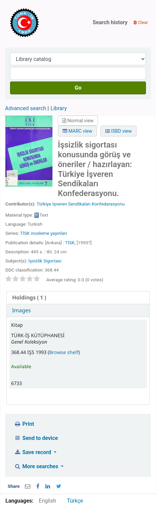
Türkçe (75, 501)
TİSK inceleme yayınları (43, 233)
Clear (140, 22)
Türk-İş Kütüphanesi (43, 22)
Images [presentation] (21, 310)
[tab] (78, 297)
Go (78, 88)
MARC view (77, 131)
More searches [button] (37, 466)
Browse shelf (63, 352)
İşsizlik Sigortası (45, 260)
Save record (33, 452)
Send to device (36, 438)
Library (58, 108)
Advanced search (25, 108)
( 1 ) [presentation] (29, 297)
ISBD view (118, 131)
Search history (110, 22)
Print (24, 424)
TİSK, (70, 242)
